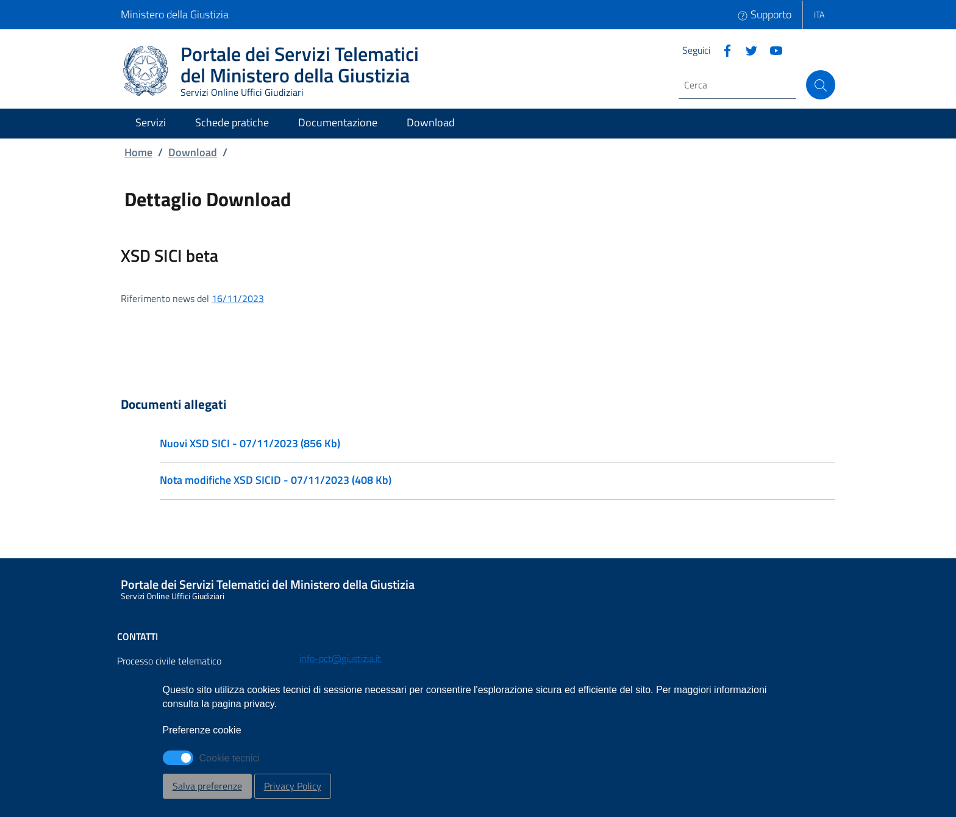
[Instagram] (771, 49)
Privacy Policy (292, 786)
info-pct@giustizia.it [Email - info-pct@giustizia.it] (340, 658)
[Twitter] (747, 49)
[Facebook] (722, 49)
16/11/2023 (238, 298)
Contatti (137, 636)
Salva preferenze (207, 786)
